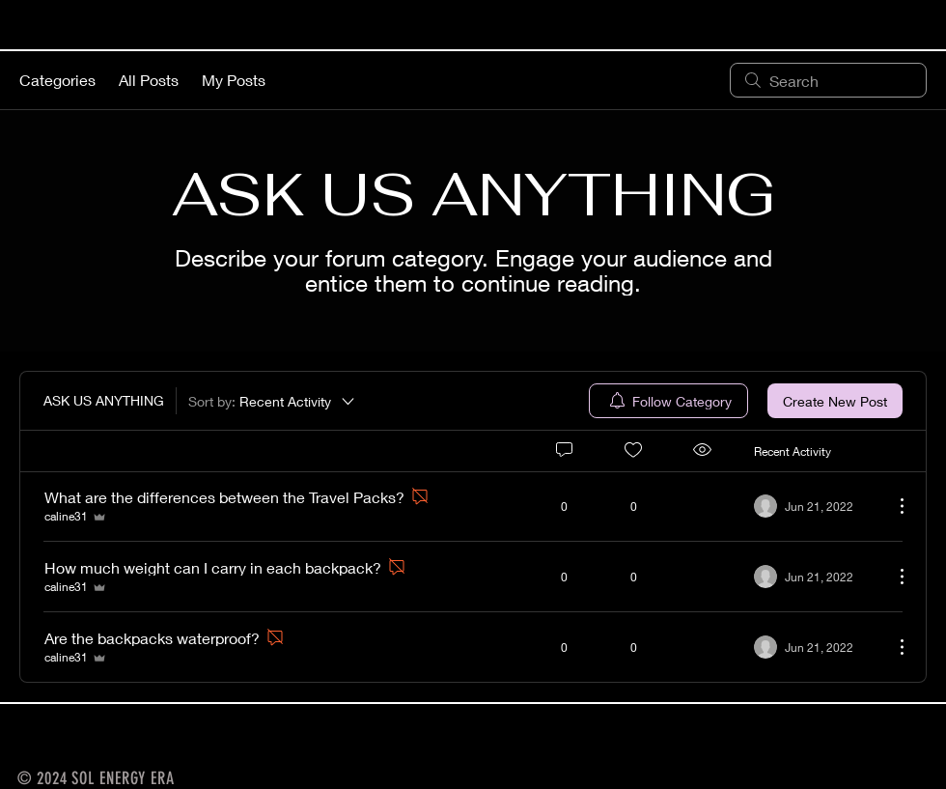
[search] (828, 80)
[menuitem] (668, 400)
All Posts (149, 79)
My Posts (233, 79)
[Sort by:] (272, 400)
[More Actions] (892, 506)
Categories (57, 79)
